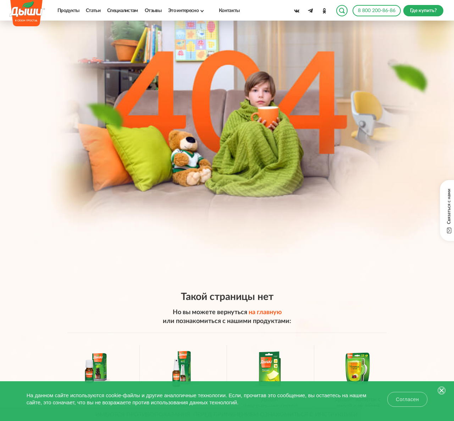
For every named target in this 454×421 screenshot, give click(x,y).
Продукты (68, 10)
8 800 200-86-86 (376, 10)
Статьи (93, 10)
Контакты (229, 10)
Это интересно (183, 10)
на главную (265, 312)
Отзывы (153, 10)
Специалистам (122, 10)
